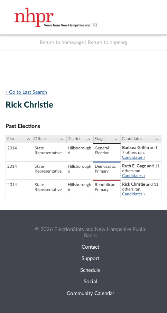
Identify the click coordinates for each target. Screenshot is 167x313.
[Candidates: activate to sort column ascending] (141, 139)
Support (90, 258)
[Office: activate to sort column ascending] (49, 139)
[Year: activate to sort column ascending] (19, 139)
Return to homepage (62, 42)
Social (90, 281)
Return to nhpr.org (107, 42)
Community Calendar (90, 293)
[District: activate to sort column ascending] (79, 139)
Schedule (90, 270)
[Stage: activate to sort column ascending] (107, 139)
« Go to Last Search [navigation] (26, 92)
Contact (90, 247)
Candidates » (133, 157)
